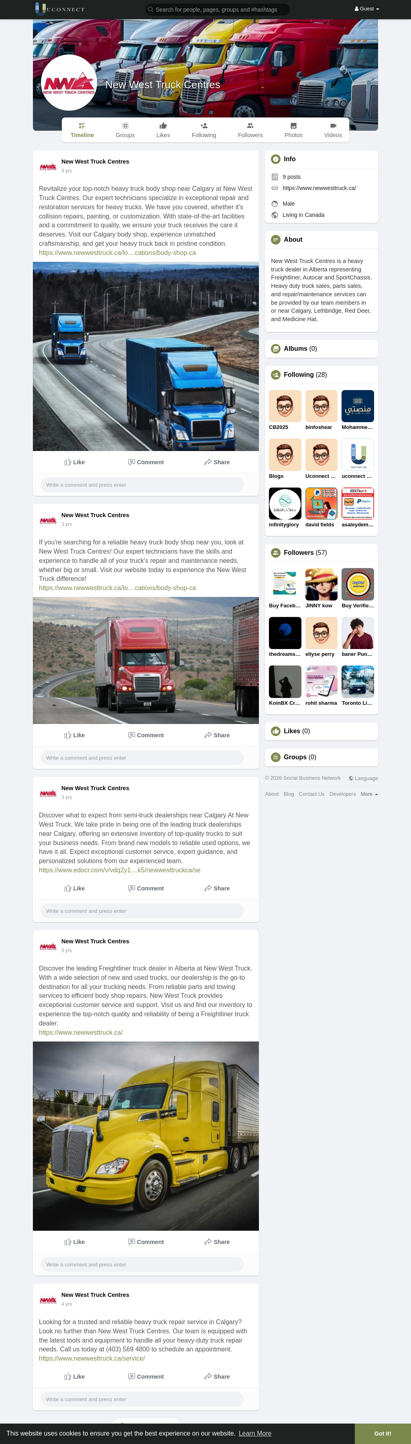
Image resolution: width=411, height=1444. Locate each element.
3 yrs (66, 171)
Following (299, 375)
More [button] (369, 794)
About (272, 794)
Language (363, 778)
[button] (217, 9)
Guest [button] (367, 9)
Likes (292, 731)
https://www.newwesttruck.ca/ (81, 1032)
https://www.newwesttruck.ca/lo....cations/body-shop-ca (117, 252)
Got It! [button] (382, 1433)
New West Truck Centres (162, 85)
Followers (299, 553)
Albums (295, 349)
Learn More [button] (255, 1433)
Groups (295, 757)
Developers (343, 794)
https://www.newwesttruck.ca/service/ (92, 1358)
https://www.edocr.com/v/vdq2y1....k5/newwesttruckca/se (120, 870)
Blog (288, 794)
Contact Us (312, 794)
